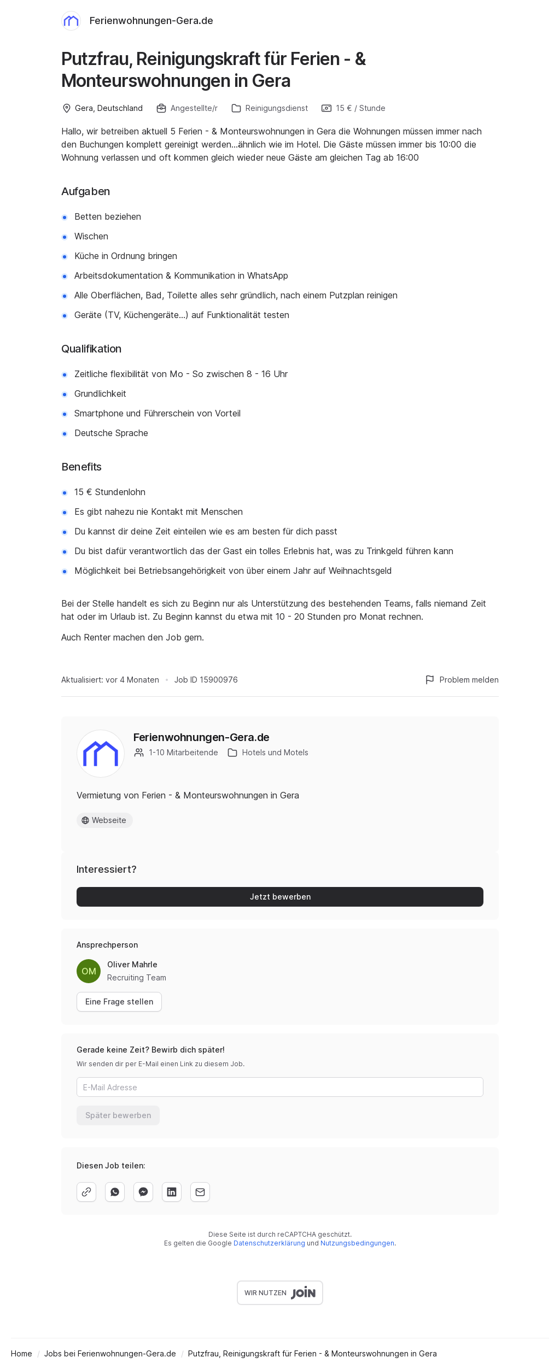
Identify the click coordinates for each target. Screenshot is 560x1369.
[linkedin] (172, 1192)
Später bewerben (118, 1115)
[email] (200, 1192)
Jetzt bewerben (280, 896)
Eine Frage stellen (119, 1001)
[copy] (86, 1192)
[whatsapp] (115, 1192)
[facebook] (143, 1192)
